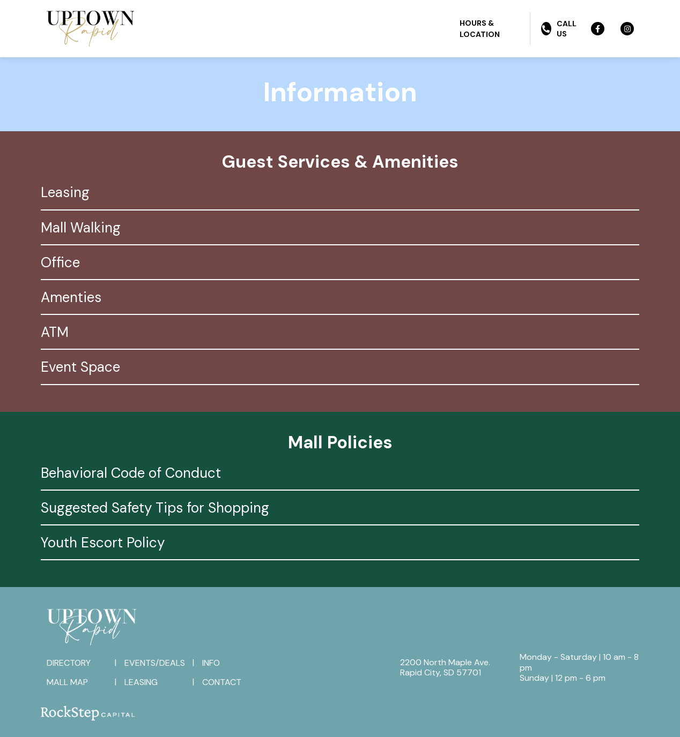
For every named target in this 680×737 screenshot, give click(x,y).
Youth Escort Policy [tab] (103, 542)
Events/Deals (154, 662)
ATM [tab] (55, 332)
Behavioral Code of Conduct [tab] (131, 473)
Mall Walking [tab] (81, 228)
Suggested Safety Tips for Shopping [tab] (155, 508)
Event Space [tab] (80, 367)
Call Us (558, 28)
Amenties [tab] (71, 297)
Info (211, 662)
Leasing (141, 682)
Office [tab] (60, 262)
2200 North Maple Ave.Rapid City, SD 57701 (445, 667)
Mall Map (67, 682)
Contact (221, 682)
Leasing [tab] (65, 192)
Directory (69, 662)
